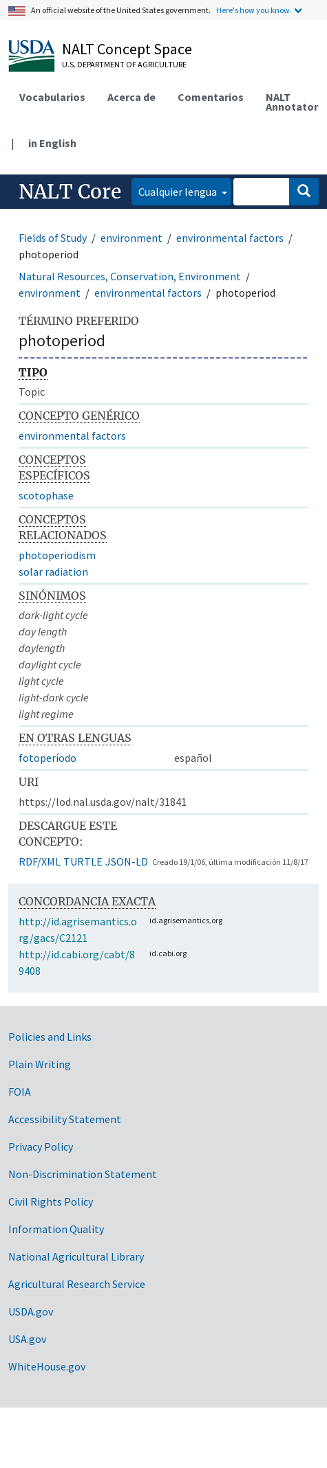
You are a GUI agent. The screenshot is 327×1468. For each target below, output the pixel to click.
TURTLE (83, 861)
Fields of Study (53, 238)
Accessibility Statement (64, 1119)
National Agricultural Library (76, 1256)
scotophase (46, 495)
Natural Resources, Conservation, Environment (130, 276)
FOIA (19, 1091)
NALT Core (70, 191)
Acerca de (131, 97)
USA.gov (27, 1339)
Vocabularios (52, 97)
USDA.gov (30, 1311)
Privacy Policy (40, 1146)
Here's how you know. (254, 10)
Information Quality (56, 1229)
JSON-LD (126, 861)
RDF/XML (40, 861)
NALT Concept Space (127, 48)
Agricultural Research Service (76, 1284)
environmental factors (230, 238)
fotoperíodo (47, 758)
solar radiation (53, 571)
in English (52, 143)
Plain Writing (39, 1064)
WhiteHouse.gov (46, 1366)
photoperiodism (57, 555)
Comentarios (211, 97)
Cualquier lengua (178, 192)
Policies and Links (50, 1036)
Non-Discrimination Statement (82, 1174)
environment (131, 238)
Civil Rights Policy (50, 1201)
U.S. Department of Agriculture (124, 64)
